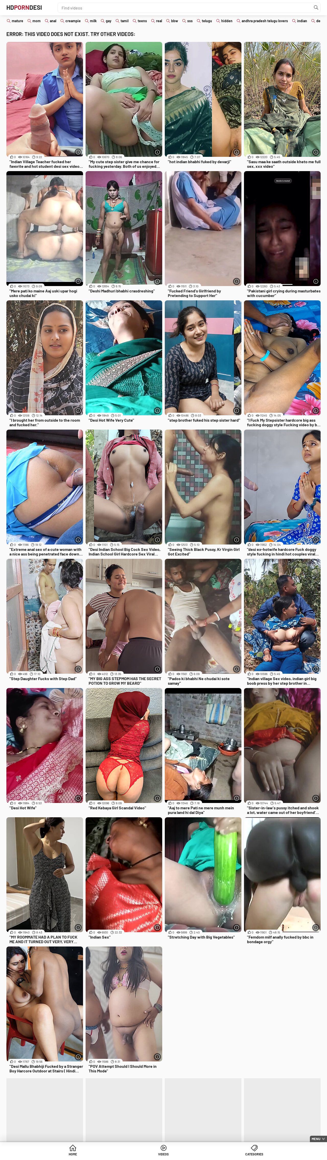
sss (190, 21)
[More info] (78, 152)
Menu (316, 1139)
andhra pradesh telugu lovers (265, 21)
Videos (164, 1155)
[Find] (315, 7)
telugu (207, 21)
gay (108, 21)
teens (142, 21)
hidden (226, 21)
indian (302, 21)
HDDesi (27, 7)
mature (17, 21)
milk (93, 21)
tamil (125, 21)
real (159, 21)
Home (124, 1155)
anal (53, 21)
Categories (202, 1155)
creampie (73, 21)
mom (36, 21)
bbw (174, 21)
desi (319, 21)
